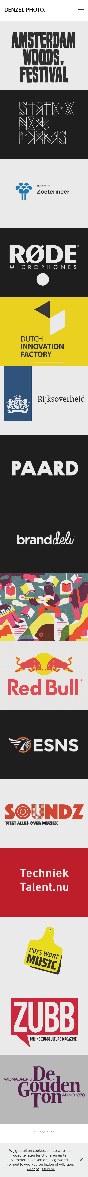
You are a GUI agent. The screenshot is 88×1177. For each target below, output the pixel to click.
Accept (33, 1168)
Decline (48, 1168)
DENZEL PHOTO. (25, 9)
